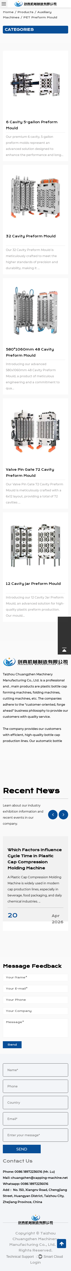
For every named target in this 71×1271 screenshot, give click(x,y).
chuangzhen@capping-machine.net (39, 1178)
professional (55, 680)
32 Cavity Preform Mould (31, 236)
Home (8, 12)
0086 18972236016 (34, 1184)
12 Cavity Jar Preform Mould (33, 584)
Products (25, 12)
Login (35, 1262)
